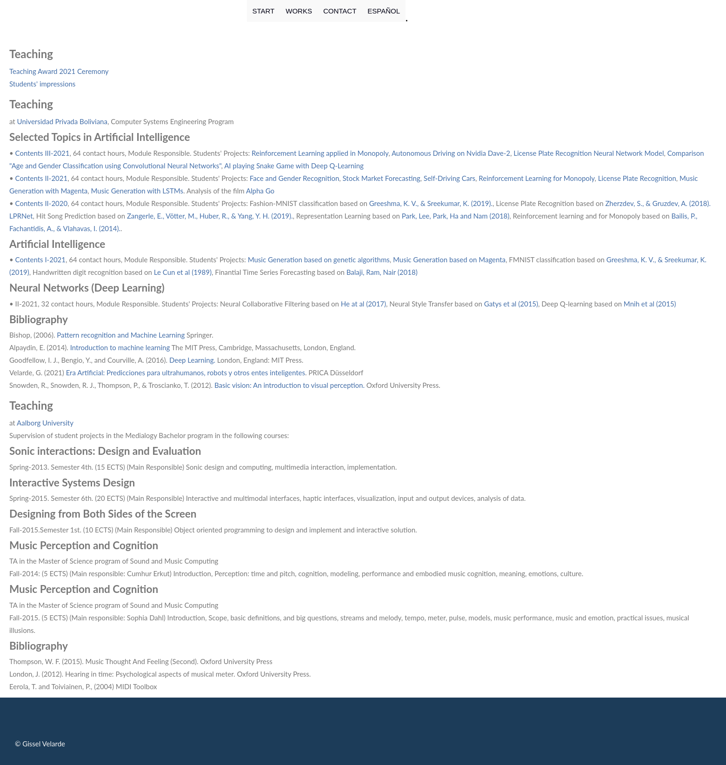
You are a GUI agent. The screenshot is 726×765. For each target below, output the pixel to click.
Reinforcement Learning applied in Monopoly (320, 153)
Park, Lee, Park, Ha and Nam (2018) (456, 216)
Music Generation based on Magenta (449, 259)
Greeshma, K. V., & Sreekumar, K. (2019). (431, 203)
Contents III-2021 (42, 153)
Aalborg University (45, 423)
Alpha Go (260, 190)
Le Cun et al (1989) (183, 272)
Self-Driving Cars (449, 178)
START (264, 11)
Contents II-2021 (41, 178)
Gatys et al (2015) (511, 303)
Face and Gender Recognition (294, 178)
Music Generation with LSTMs (137, 190)
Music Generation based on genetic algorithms (319, 259)
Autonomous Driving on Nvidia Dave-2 (451, 153)
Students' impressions (42, 84)
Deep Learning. (192, 360)
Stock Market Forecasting (381, 178)
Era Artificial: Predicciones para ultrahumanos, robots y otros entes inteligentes (185, 372)
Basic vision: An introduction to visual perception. (290, 385)
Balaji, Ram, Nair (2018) (382, 272)
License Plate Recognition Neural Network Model (588, 153)
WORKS (299, 11)
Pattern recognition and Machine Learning (120, 335)
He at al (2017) (363, 303)
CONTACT (339, 11)
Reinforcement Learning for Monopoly (536, 178)
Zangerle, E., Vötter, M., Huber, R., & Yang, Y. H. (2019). (210, 216)
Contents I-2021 (40, 259)
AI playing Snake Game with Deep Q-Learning (294, 165)
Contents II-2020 (41, 203)
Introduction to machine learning (120, 347)
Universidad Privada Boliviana (62, 121)
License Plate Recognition (637, 178)
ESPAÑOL (383, 11)
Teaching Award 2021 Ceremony (59, 71)
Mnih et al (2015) (650, 303)
